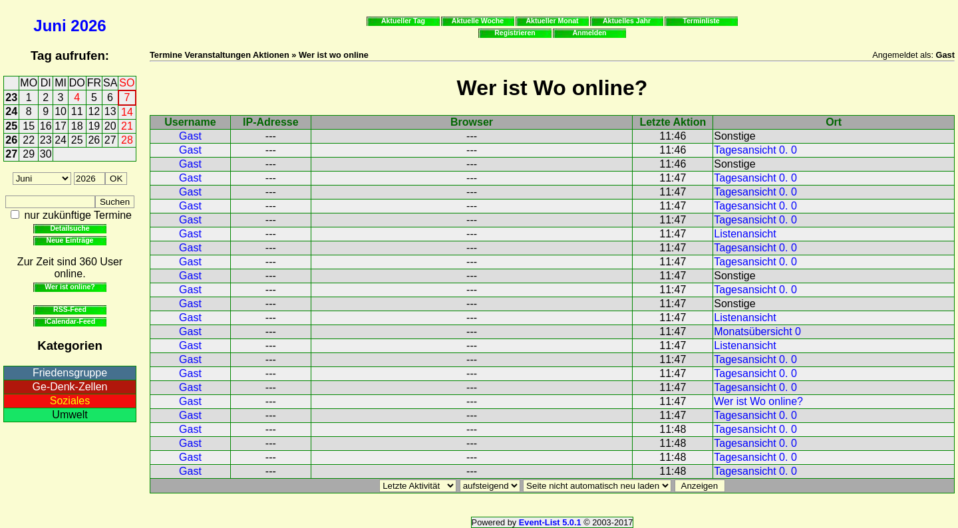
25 (11, 126)
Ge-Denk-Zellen (70, 386)
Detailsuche (69, 228)
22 (29, 140)
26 (11, 140)
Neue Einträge (70, 240)
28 (127, 140)
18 (77, 126)
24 (11, 111)
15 (29, 126)
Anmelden (590, 33)
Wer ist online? (69, 287)
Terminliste (701, 21)
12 (94, 111)
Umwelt (69, 414)
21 (127, 126)
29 (29, 154)
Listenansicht (745, 233)
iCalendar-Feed (70, 321)
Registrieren (515, 33)
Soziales (70, 400)
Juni (49, 26)
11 (77, 111)
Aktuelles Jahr (627, 21)
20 (110, 126)
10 (61, 111)
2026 (88, 26)
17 (61, 126)
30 (46, 154)
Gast (190, 136)
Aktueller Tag (403, 21)
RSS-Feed (69, 309)
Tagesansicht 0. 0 (755, 150)
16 (46, 126)
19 (94, 126)
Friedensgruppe (70, 372)
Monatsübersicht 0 (757, 331)
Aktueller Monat (552, 21)
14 (127, 112)
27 (110, 140)
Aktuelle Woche (478, 21)
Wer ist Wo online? (758, 401)
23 (11, 97)
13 (110, 111)
